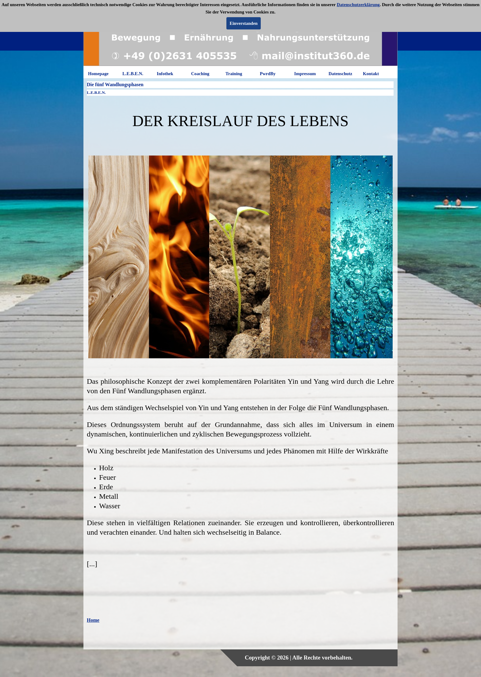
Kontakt (371, 73)
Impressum (305, 73)
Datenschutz (340, 73)
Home (93, 620)
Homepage (98, 73)
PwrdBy (267, 73)
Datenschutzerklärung (358, 4)
